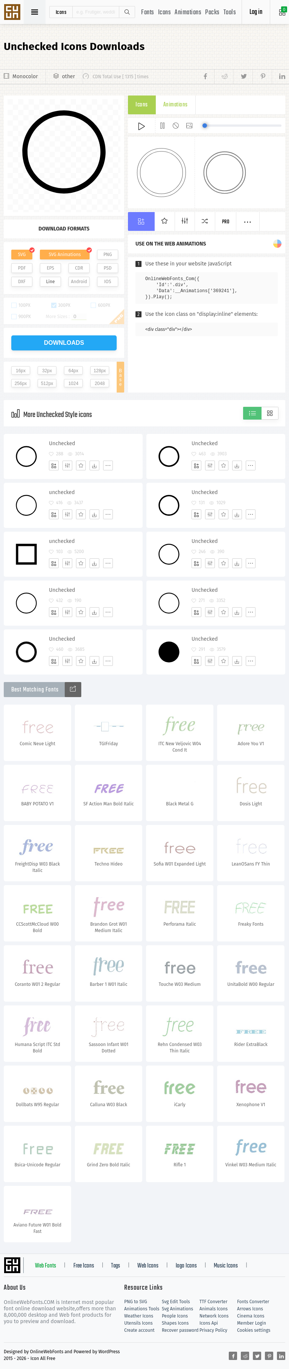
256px (21, 383)
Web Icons (147, 1266)
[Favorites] (81, 465)
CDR (79, 268)
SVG (22, 254)
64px (73, 370)
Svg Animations (177, 1308)
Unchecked (62, 443)
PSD (107, 268)
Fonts (147, 12)
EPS (50, 268)
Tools (230, 12)
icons (61, 12)
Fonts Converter (253, 1301)
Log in (255, 12)
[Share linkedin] (278, 76)
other (68, 76)
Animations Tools (141, 1308)
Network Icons (213, 1316)
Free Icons (83, 1266)
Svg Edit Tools (176, 1301)
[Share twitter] (242, 76)
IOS (107, 281)
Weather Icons (138, 1316)
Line (50, 281)
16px (21, 370)
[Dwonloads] (94, 465)
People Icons (175, 1316)
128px (100, 370)
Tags (115, 1266)
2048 (100, 383)
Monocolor (25, 76)
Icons (164, 12)
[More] (108, 465)
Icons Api (208, 1323)
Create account (139, 1330)
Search (126, 12)
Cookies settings (253, 1330)
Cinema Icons (250, 1316)
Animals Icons (213, 1308)
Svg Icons (13, 13)
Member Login (251, 1323)
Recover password (180, 1330)
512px (47, 383)
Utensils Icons (138, 1323)
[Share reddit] (223, 76)
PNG (107, 254)
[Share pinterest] (262, 76)
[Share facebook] (207, 76)
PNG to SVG (135, 1301)
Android (79, 281)
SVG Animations (65, 254)
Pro (226, 222)
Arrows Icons (250, 1308)
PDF (22, 268)
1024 (73, 383)
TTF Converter (213, 1301)
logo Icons (186, 1266)
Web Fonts (45, 1266)
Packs (212, 12)
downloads (64, 343)
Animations (188, 12)
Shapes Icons (175, 1323)
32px (47, 370)
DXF (22, 281)
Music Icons (226, 1266)
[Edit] (67, 465)
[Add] (54, 465)
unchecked (62, 492)
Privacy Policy (213, 1330)
